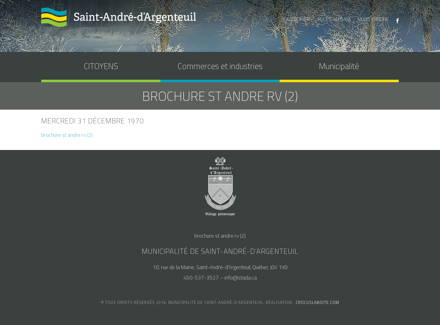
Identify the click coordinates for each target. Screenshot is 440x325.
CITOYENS (101, 66)
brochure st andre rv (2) (67, 135)
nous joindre (373, 19)
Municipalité (339, 66)
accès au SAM (333, 19)
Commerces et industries (220, 66)
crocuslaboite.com (317, 302)
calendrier (296, 19)
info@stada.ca (241, 278)
